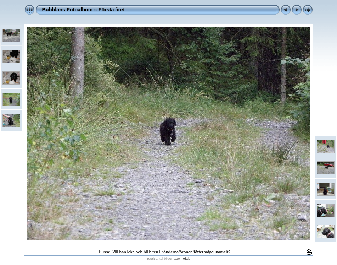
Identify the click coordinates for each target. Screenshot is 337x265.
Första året (112, 9)
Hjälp (186, 258)
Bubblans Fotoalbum (67, 9)
